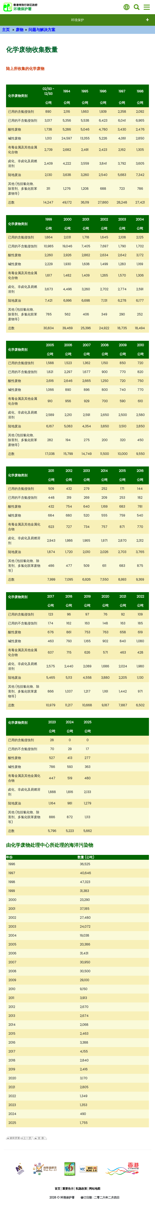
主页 (6, 29)
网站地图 (94, 1189)
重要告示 (68, 1189)
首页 (57, 1189)
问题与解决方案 (41, 29)
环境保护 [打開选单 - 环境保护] (77, 20)
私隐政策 (81, 1189)
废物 (19, 29)
